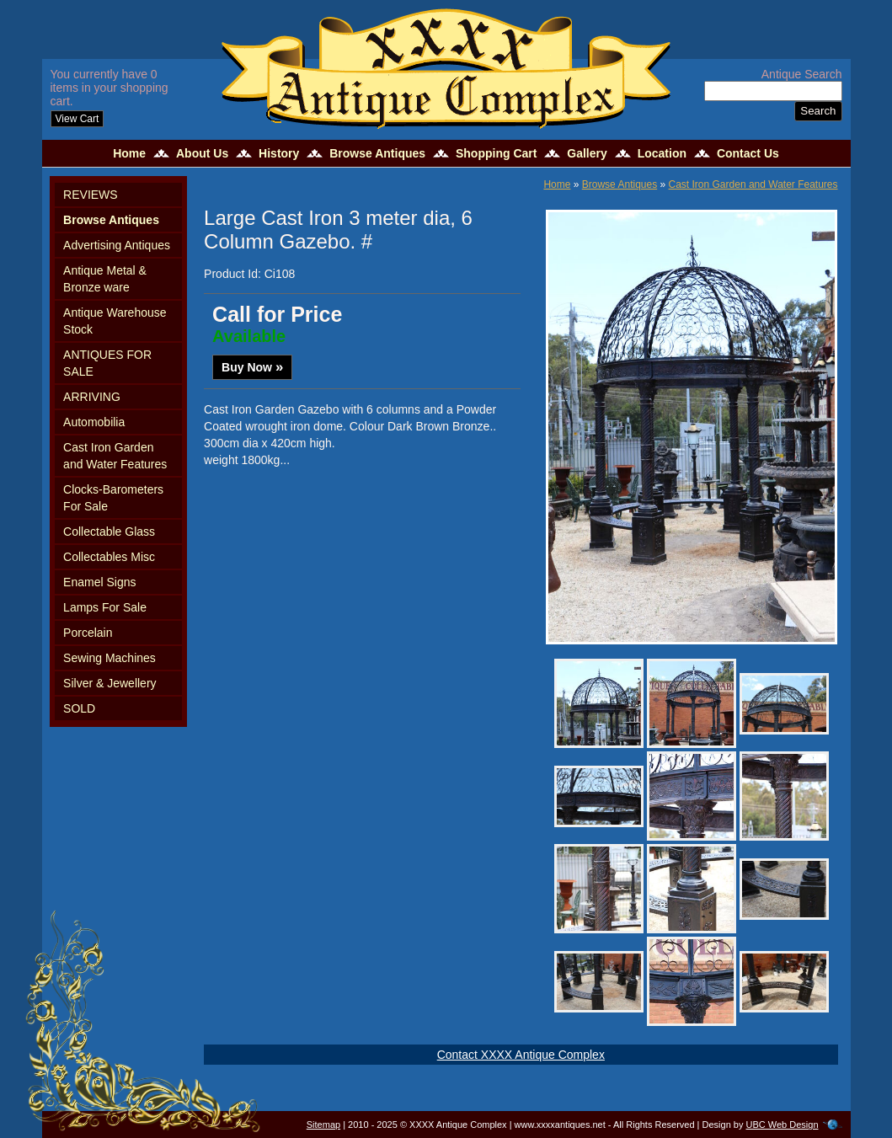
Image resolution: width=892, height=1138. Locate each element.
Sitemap (323, 1124)
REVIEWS (90, 194)
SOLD (79, 708)
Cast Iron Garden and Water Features (115, 456)
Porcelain (87, 632)
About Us (202, 153)
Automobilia (94, 422)
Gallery (586, 153)
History (279, 153)
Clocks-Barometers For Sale (113, 498)
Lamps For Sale (105, 607)
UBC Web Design (782, 1124)
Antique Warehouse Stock (114, 321)
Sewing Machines (109, 658)
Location (662, 153)
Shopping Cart (496, 153)
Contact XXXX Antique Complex (521, 1054)
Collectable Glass (109, 531)
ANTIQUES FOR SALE (107, 363)
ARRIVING (91, 396)
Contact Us (748, 153)
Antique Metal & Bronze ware (105, 279)
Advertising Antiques (116, 245)
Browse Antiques (377, 153)
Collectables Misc (109, 557)
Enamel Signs (99, 582)
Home (129, 153)
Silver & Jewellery (109, 683)
